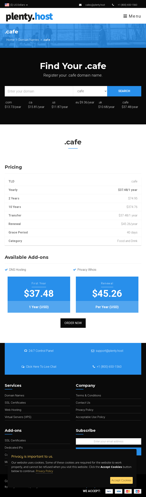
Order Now (73, 323)
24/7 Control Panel (38, 351)
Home (10, 40)
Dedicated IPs (14, 447)
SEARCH (124, 91)
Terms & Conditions (88, 395)
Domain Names (28, 40)
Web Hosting (13, 410)
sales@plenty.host (95, 4)
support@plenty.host (107, 351)
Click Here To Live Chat (38, 366)
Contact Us (83, 402)
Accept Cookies (121, 480)
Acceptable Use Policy (90, 417)
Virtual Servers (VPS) (18, 417)
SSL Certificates (15, 402)
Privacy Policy (84, 410)
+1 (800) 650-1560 (127, 4)
